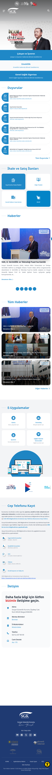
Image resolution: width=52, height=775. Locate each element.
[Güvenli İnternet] (38, 743)
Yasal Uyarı (33, 761)
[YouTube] (35, 735)
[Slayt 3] (26, 289)
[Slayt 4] (30, 289)
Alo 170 (14, 642)
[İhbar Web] (39, 751)
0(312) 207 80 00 (18, 635)
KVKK (7, 761)
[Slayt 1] (17, 289)
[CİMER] (13, 743)
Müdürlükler (16, 627)
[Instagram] (30, 735)
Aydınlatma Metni (19, 761)
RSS (43, 761)
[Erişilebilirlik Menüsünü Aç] (47, 764)
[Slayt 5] (34, 289)
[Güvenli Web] (13, 751)
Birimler (15, 620)
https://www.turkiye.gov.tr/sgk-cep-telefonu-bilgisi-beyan (19, 578)
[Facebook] (21, 735)
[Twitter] (26, 735)
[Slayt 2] (21, 289)
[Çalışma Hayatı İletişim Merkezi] (25, 4)
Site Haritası (26, 765)
